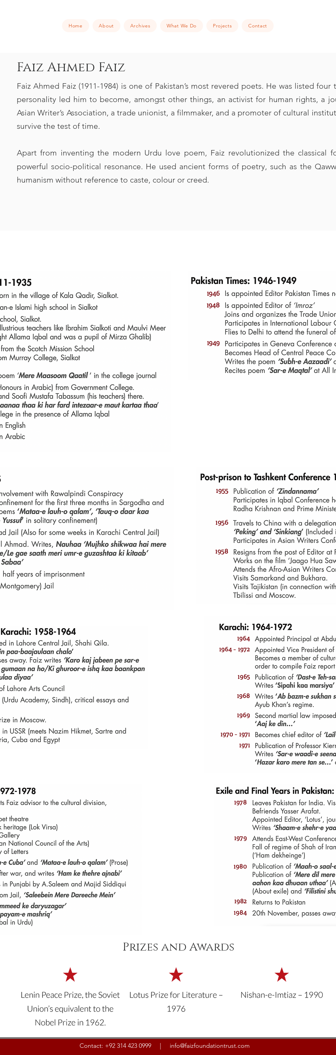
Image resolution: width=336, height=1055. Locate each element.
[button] (106, 26)
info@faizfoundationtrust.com (210, 1046)
